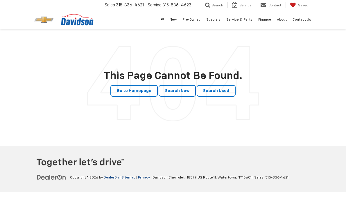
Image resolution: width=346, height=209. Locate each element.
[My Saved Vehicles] (299, 5)
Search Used (216, 91)
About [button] (282, 19)
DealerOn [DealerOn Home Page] (111, 177)
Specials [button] (213, 19)
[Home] (162, 19)
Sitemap (128, 177)
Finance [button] (264, 19)
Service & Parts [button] (239, 19)
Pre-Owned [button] (191, 19)
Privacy (144, 177)
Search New (177, 91)
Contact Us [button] (302, 19)
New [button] (173, 19)
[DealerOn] (51, 177)
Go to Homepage (134, 91)
